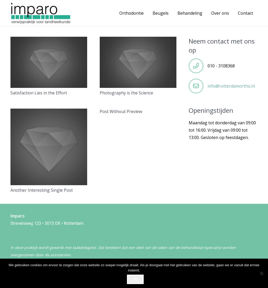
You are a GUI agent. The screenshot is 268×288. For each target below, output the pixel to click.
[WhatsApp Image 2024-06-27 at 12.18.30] (40, 13)
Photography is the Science (126, 93)
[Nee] (261, 273)
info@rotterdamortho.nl (231, 86)
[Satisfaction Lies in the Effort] (48, 40)
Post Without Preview (121, 111)
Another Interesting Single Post (41, 190)
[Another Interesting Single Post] (48, 112)
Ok (135, 279)
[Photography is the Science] (138, 40)
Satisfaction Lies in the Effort (38, 93)
